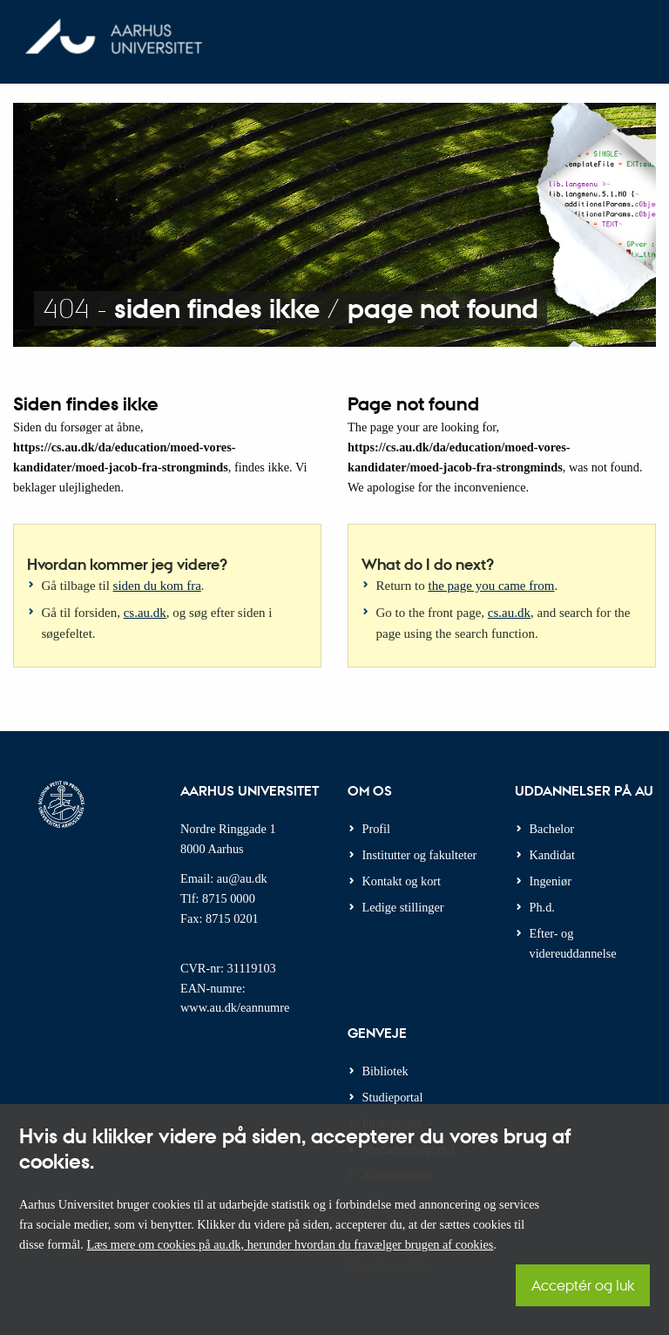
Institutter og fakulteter (419, 855)
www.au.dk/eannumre (234, 1007)
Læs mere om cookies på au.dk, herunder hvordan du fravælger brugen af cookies (289, 1244)
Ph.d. (542, 907)
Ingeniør (550, 881)
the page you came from (492, 586)
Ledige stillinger (403, 907)
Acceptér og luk (582, 1284)
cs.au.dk (145, 613)
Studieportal (392, 1097)
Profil (376, 829)
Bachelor (552, 829)
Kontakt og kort (402, 881)
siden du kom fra (157, 586)
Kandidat (552, 855)
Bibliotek (385, 1071)
